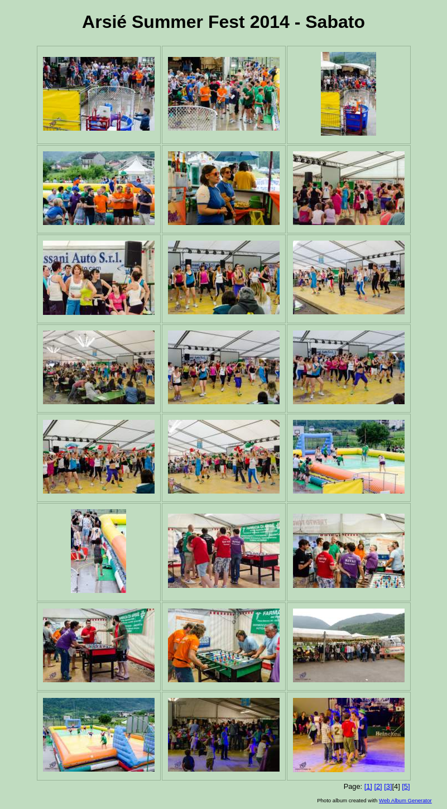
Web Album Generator (405, 800)
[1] (368, 786)
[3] (388, 786)
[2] (378, 786)
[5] (406, 786)
